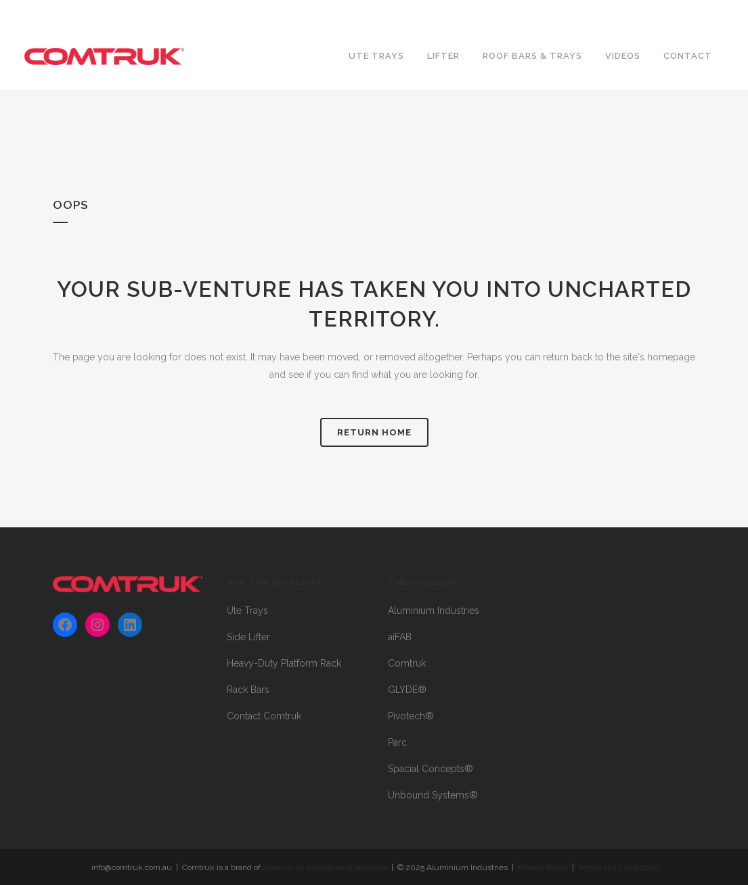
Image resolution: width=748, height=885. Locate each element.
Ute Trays (247, 610)
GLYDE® (407, 689)
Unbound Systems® (433, 795)
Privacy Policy (543, 867)
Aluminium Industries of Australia (325, 867)
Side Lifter (248, 636)
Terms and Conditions (617, 867)
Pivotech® (411, 716)
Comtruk (407, 663)
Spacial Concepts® (430, 768)
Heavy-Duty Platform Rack (284, 663)
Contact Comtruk (264, 716)
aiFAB (400, 636)
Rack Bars (248, 689)
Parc (397, 742)
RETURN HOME (374, 432)
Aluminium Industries (433, 610)
